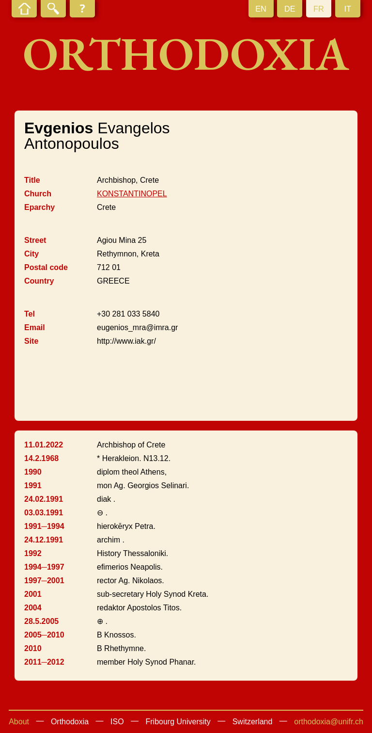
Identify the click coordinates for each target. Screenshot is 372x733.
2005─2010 (44, 635)
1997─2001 (44, 580)
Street (35, 240)
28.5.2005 (41, 621)
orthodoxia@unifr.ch (328, 721)
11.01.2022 (43, 445)
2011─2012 (44, 662)
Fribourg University (178, 721)
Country (39, 281)
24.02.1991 (43, 499)
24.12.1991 (43, 540)
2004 (33, 608)
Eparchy (39, 207)
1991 (33, 485)
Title (32, 180)
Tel (29, 314)
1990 (33, 472)
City (31, 254)
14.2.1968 (41, 458)
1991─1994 (44, 526)
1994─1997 (44, 567)
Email (34, 327)
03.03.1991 (43, 513)
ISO (117, 721)
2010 (33, 648)
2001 (33, 594)
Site (31, 341)
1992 (33, 553)
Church (37, 194)
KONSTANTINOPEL (132, 194)
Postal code (46, 267)
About (19, 721)
